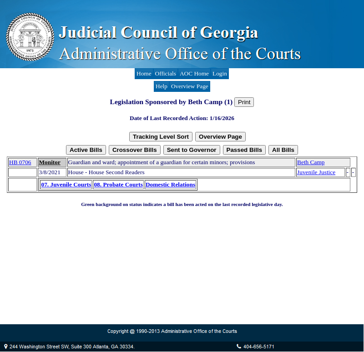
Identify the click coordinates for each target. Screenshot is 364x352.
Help (161, 86)
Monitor (49, 162)
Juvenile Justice (316, 172)
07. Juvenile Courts (66, 184)
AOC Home (194, 73)
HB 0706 (20, 162)
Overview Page (189, 86)
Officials (165, 73)
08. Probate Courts (118, 184)
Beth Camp (310, 162)
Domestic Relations (170, 184)
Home (144, 73)
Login (219, 73)
